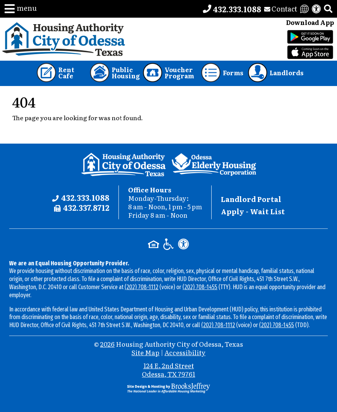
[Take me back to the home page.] (64, 39)
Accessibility (184, 352)
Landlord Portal (251, 199)
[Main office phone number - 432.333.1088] (232, 9)
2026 (107, 344)
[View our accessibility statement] (316, 8)
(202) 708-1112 (141, 287)
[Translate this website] (304, 9)
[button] (21, 9)
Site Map (145, 352)
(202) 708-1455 (199, 287)
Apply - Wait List (253, 211)
